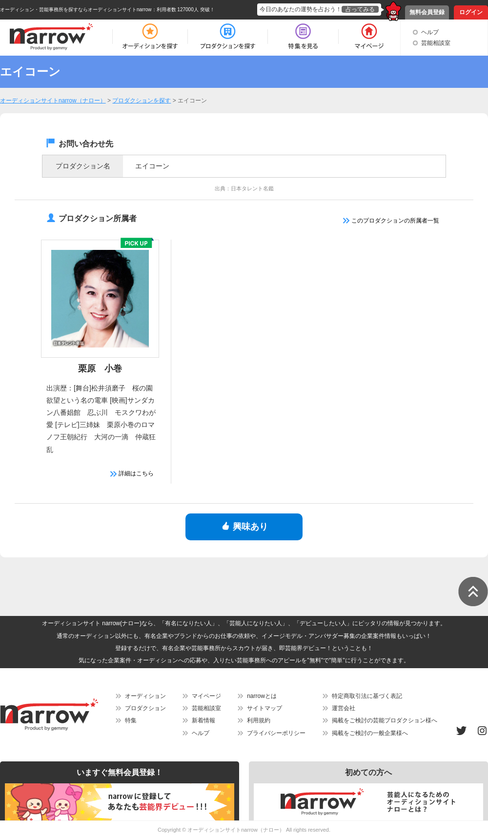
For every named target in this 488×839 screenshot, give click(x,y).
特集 (131, 720)
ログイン (471, 12)
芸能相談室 (435, 43)
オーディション (145, 696)
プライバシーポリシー (276, 733)
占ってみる (360, 9)
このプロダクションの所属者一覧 (391, 220)
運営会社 (343, 708)
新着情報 (203, 720)
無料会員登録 (427, 12)
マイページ (206, 696)
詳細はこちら (132, 473)
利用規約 (258, 720)
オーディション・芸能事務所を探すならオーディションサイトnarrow (76, 9)
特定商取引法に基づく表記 (367, 696)
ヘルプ (430, 32)
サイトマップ (264, 708)
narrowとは (262, 696)
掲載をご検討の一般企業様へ (370, 733)
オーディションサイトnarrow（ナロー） (236, 830)
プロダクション (145, 708)
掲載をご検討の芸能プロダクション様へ (384, 720)
